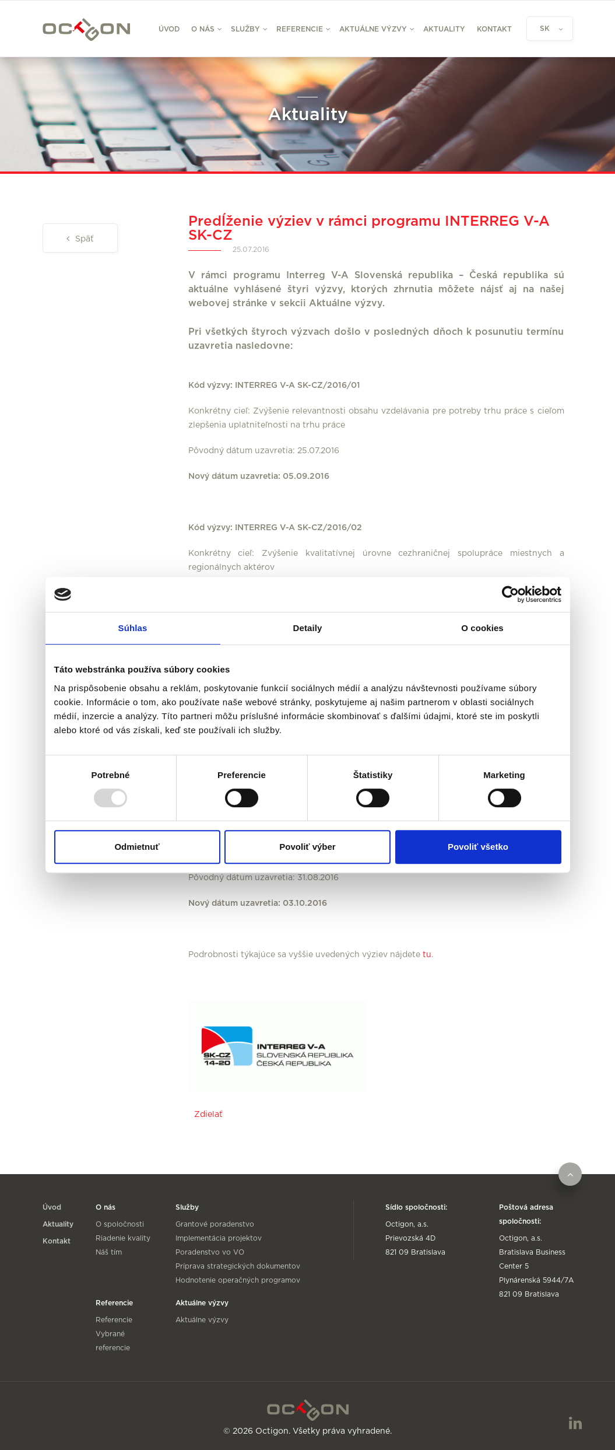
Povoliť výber (307, 847)
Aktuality (444, 29)
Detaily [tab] (307, 628)
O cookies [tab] (482, 628)
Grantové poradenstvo (214, 1224)
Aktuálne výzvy (202, 1319)
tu (427, 955)
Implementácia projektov (218, 1238)
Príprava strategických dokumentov (237, 1266)
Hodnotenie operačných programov (237, 1280)
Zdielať (208, 1115)
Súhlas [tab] (132, 628)
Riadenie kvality (123, 1238)
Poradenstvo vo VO (209, 1252)
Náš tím (109, 1252)
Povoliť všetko (478, 847)
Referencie (114, 1319)
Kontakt (494, 29)
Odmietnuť (136, 847)
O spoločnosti (120, 1224)
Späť (83, 239)
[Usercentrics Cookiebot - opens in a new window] (510, 594)
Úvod (169, 29)
